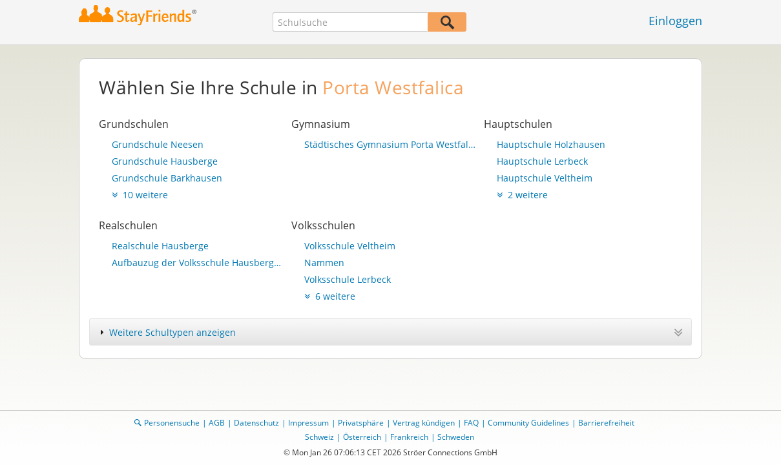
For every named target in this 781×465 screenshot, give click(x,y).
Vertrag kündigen (424, 422)
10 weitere (140, 195)
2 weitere (522, 195)
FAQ (471, 422)
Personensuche (172, 422)
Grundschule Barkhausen (167, 178)
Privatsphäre (361, 422)
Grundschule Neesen (157, 144)
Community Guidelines (528, 422)
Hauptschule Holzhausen (551, 144)
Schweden (455, 436)
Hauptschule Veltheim (544, 178)
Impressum (308, 422)
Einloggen (675, 20)
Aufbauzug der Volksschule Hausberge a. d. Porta (198, 262)
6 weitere (329, 296)
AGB (217, 422)
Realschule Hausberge (160, 246)
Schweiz (319, 436)
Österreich (362, 436)
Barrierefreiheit (606, 422)
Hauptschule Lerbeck (542, 161)
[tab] (390, 332)
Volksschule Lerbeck (347, 279)
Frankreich (409, 436)
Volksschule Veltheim (349, 246)
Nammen (324, 262)
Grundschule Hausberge (165, 161)
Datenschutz (256, 422)
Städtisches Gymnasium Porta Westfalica (390, 144)
